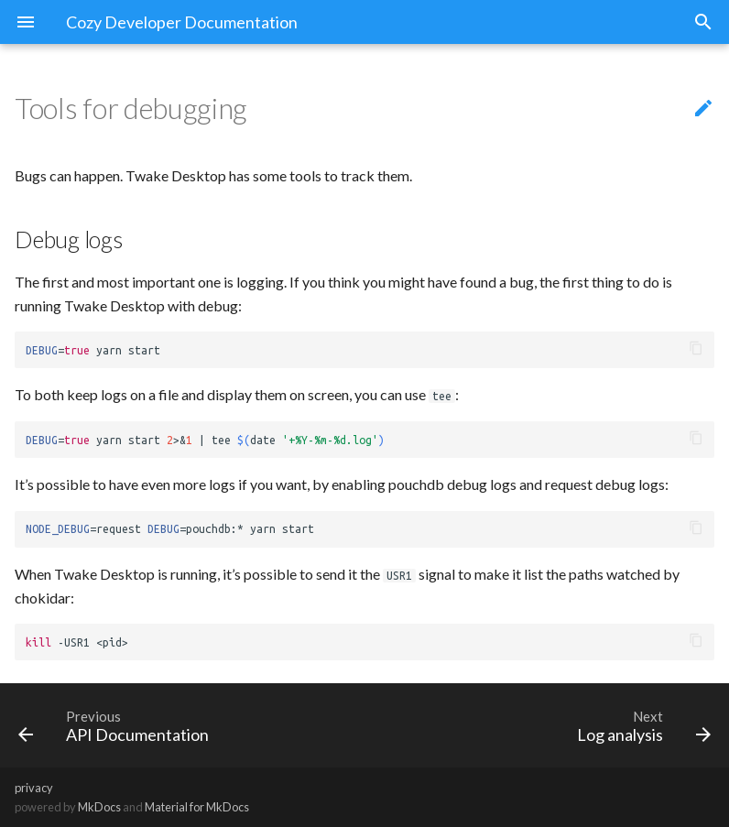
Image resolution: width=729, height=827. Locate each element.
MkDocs (99, 807)
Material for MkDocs (197, 807)
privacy (34, 787)
